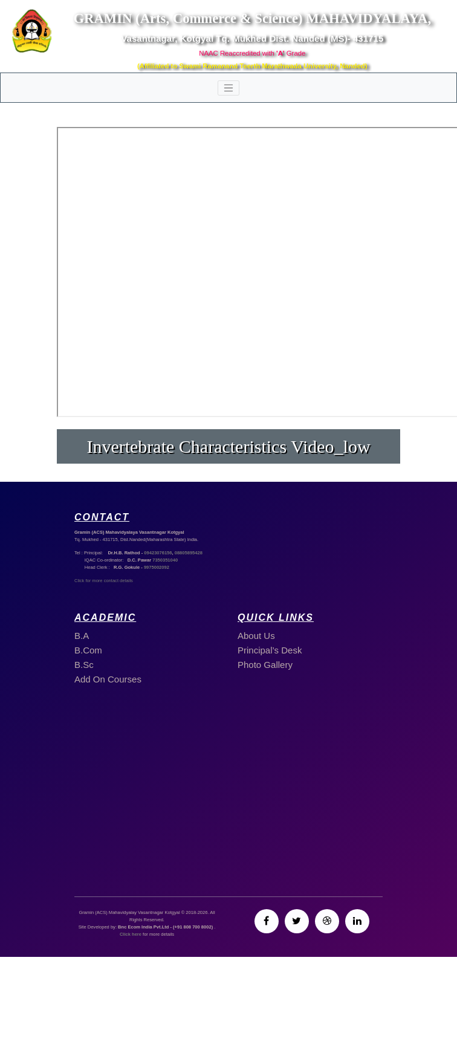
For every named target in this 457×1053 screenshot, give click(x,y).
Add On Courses (107, 679)
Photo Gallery (265, 664)
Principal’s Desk (270, 650)
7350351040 (165, 560)
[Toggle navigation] (228, 88)
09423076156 (158, 553)
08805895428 (189, 553)
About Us (256, 635)
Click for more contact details (103, 580)
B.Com (88, 650)
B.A (81, 635)
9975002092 (156, 567)
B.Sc (84, 664)
